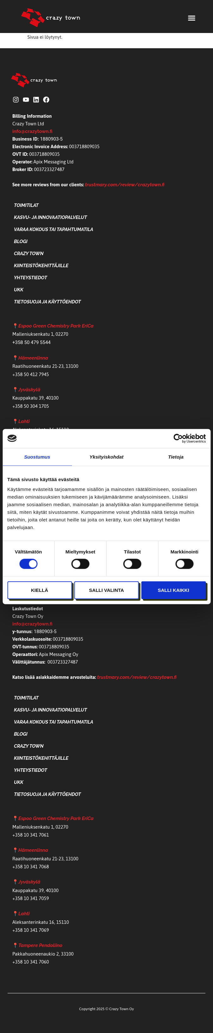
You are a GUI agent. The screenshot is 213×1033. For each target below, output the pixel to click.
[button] (192, 18)
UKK (18, 290)
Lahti (24, 421)
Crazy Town (28, 253)
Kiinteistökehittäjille (41, 265)
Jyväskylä (29, 390)
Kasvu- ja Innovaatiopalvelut (50, 217)
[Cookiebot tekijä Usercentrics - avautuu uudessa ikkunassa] (178, 438)
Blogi (21, 241)
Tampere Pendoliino (40, 945)
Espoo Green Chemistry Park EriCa (56, 326)
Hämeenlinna (33, 358)
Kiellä (39, 590)
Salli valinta (106, 590)
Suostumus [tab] (37, 456)
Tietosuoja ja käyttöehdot (47, 302)
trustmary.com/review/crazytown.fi (125, 185)
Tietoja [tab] (176, 456)
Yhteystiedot (30, 278)
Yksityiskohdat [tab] (106, 456)
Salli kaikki (173, 590)
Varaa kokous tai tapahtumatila (53, 229)
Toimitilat (26, 205)
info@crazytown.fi (32, 131)
